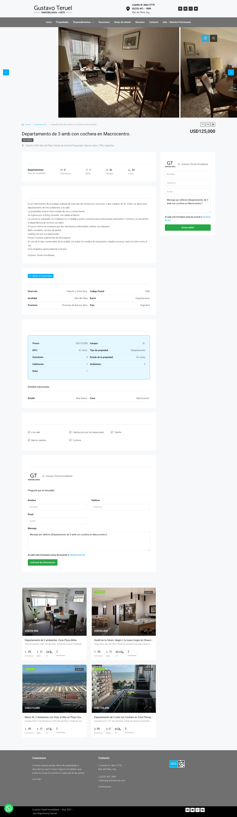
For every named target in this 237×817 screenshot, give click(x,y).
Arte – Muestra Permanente (177, 22)
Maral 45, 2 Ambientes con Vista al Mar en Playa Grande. (55, 715)
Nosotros (140, 22)
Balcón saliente (38, 438)
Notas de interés (122, 22)
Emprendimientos (82, 22)
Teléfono (95, 498)
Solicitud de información (42, 560)
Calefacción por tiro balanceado (88, 431)
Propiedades (62, 22)
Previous (6, 72)
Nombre (32, 498)
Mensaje (32, 526)
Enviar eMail (188, 227)
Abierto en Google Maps (40, 276)
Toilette (117, 431)
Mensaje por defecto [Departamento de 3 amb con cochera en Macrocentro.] (89, 539)
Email (30, 512)
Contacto (153, 22)
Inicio (49, 22)
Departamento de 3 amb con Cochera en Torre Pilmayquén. (125, 715)
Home (28, 124)
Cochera (77, 438)
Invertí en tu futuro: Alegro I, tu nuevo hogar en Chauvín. (123, 637)
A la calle (35, 431)
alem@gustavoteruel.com (112, 778)
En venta (27, 140)
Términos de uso (77, 552)
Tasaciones (104, 22)
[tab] (205, 38)
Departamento (40, 124)
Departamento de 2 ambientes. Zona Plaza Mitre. (51, 637)
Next (231, 72)
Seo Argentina (40, 811)
